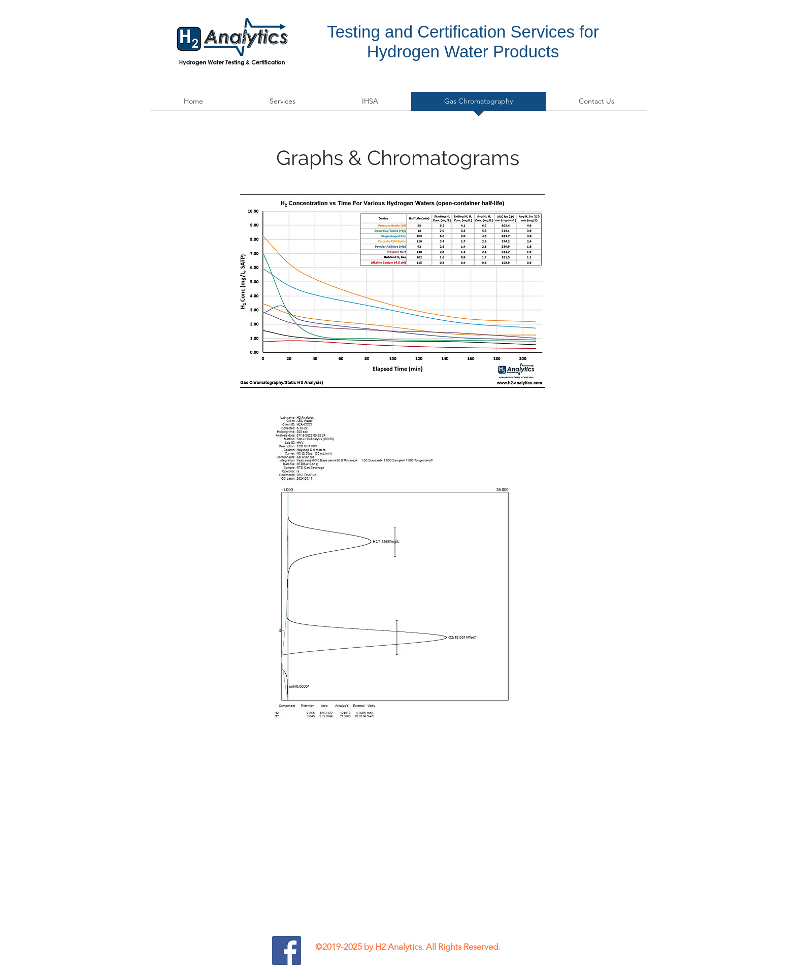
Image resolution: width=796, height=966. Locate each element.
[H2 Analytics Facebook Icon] (286, 950)
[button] (282, 104)
